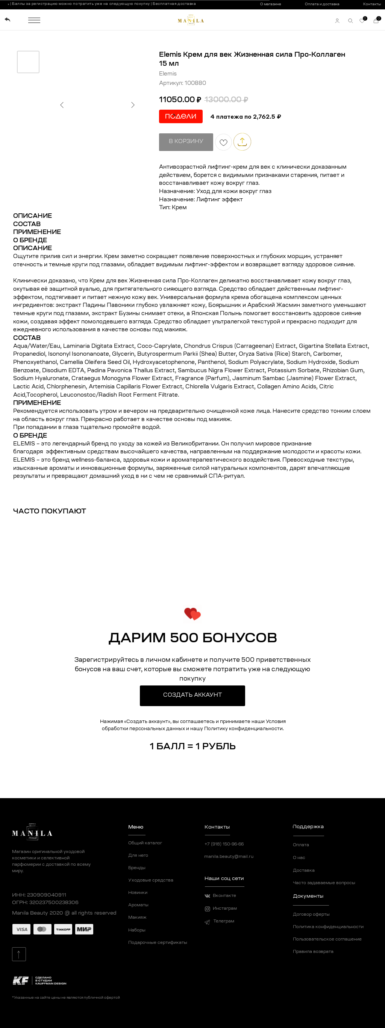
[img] (7, 20)
